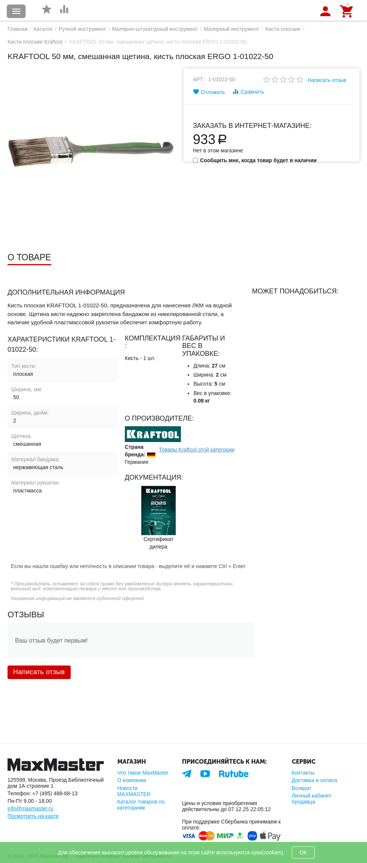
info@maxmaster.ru (30, 808)
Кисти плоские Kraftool (35, 42)
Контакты (303, 773)
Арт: (199, 79)
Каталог (43, 29)
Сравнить (248, 91)
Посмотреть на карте (33, 816)
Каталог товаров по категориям (141, 805)
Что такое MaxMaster (142, 773)
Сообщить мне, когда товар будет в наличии (255, 160)
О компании (131, 780)
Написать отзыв (327, 80)
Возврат (302, 788)
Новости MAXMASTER (134, 791)
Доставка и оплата (314, 780)
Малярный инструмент (231, 29)
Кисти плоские (283, 29)
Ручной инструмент (82, 29)
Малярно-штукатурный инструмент (155, 29)
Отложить (209, 91)
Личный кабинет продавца (311, 799)
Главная (17, 29)
